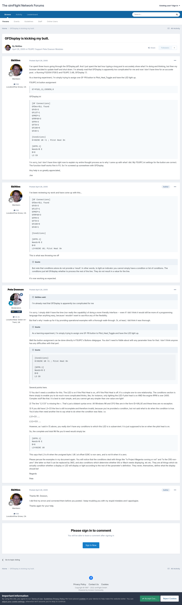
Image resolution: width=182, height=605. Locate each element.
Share (151, 48)
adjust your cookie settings (13, 601)
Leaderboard (32, 14)
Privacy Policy (79, 584)
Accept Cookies (148, 598)
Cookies (105, 584)
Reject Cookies (170, 598)
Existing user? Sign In (169, 5)
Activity (19, 14)
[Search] (146, 14)
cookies (82, 599)
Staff (40, 21)
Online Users (52, 21)
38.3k (16, 317)
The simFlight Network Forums (23, 5)
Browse (8, 15)
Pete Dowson (16, 289)
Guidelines (28, 21)
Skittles (18, 46)
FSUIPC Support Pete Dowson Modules (45, 49)
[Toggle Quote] (33, 262)
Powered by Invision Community (91, 590)
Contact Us (94, 584)
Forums (5, 21)
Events (17, 21)
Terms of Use (37, 599)
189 (16, 84)
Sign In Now (91, 545)
